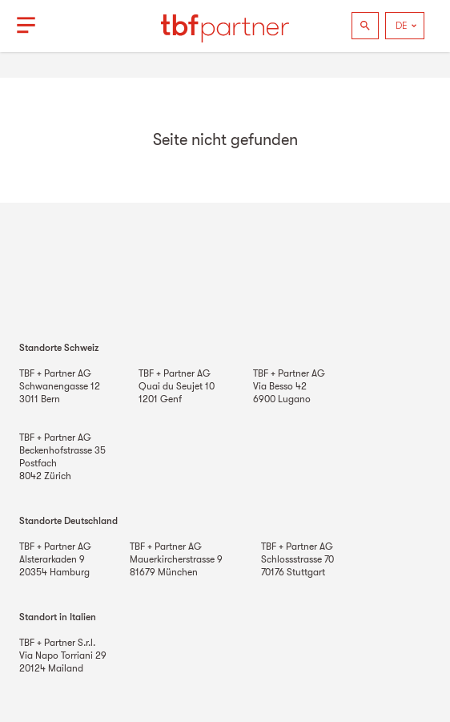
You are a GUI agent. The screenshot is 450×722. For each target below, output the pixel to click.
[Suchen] (365, 26)
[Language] (404, 25)
